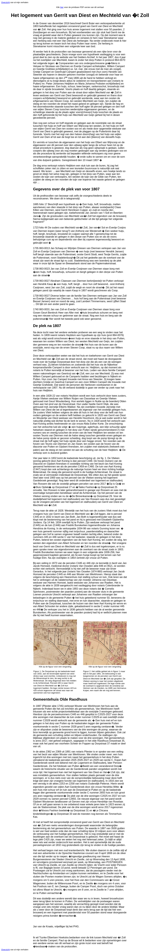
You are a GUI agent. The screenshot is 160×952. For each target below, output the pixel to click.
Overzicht (5, 2)
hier (62, 7)
